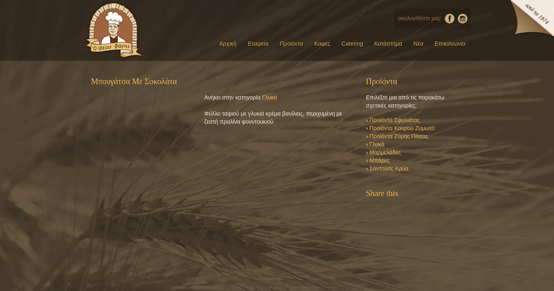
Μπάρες (380, 160)
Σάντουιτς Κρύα (389, 168)
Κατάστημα (388, 43)
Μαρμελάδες (385, 152)
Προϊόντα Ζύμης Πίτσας (399, 136)
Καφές (322, 43)
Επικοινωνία (450, 43)
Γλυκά (269, 97)
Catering (352, 43)
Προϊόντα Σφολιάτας (395, 120)
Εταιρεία (258, 43)
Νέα (418, 43)
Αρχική (228, 43)
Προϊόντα (291, 43)
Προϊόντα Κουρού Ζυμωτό (402, 128)
